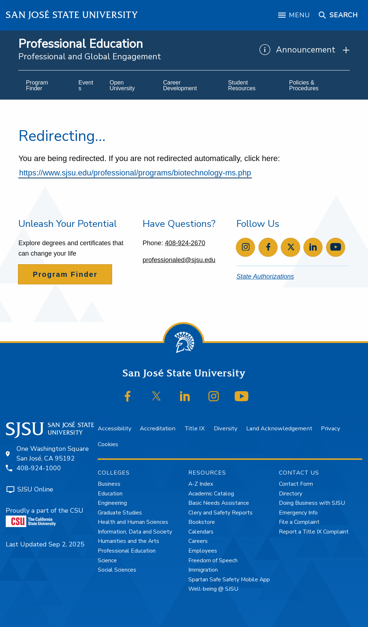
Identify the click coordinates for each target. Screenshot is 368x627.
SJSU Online (35, 489)
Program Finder (65, 274)
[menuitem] (44, 85)
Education (110, 494)
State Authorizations (265, 276)
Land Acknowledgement (279, 428)
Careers (198, 541)
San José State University (72, 14)
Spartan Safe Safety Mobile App (229, 579)
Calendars (200, 532)
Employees (202, 551)
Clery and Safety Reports (220, 513)
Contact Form (296, 484)
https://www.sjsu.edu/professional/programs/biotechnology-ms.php (135, 172)
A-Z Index (200, 484)
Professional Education (80, 44)
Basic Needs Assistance (218, 503)
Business (109, 484)
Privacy (330, 428)
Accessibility (114, 428)
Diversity (225, 428)
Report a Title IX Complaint (314, 532)
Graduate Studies (120, 513)
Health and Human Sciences (133, 522)
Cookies (108, 444)
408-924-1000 (39, 468)
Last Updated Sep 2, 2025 (45, 544)
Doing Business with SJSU (312, 503)
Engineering (112, 503)
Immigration (203, 570)
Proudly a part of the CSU (44, 516)
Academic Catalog (211, 494)
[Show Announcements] (304, 50)
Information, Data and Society (135, 532)
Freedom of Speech (213, 560)
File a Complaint (299, 522)
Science (107, 560)
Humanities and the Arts (128, 541)
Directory (290, 494)
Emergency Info (298, 513)
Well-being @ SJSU (213, 589)
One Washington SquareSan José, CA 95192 (53, 453)
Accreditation (157, 428)
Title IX (194, 428)
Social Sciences (117, 570)
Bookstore (201, 522)
